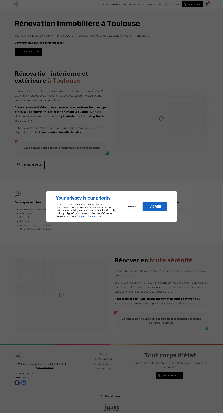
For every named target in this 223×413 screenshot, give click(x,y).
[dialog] (111, 207)
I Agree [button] (155, 206)
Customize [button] (131, 206)
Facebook (93, 216)
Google (81, 216)
